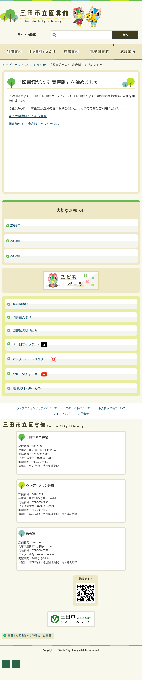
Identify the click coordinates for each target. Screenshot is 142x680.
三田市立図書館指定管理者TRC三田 (29, 635)
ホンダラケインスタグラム (34, 359)
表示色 (16, 664)
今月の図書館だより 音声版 (28, 116)
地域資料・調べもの (27, 388)
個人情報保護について (112, 408)
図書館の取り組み (25, 330)
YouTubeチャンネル (30, 374)
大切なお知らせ (35, 64)
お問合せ (83, 413)
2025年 (15, 225)
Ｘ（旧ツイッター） (30, 344)
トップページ (11, 64)
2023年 (15, 256)
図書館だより (22, 317)
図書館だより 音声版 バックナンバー (35, 124)
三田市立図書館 (35, 16)
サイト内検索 (26, 34)
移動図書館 (20, 304)
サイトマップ (61, 413)
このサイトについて (78, 408)
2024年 (15, 240)
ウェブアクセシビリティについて (36, 408)
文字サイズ (6, 664)
